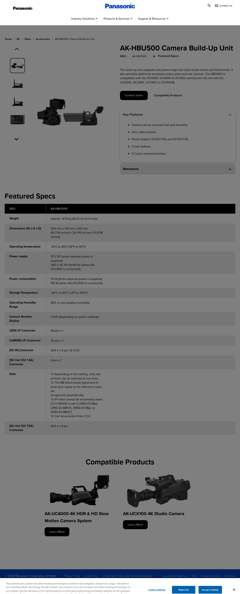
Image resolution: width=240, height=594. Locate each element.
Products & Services (116, 26)
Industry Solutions (83, 26)
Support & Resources (152, 26)
